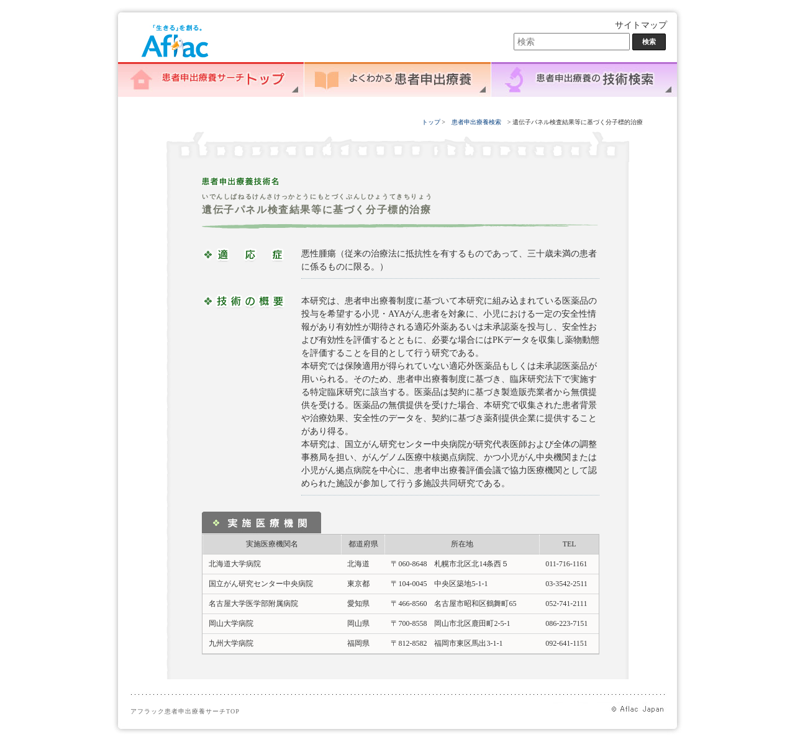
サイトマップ (641, 25)
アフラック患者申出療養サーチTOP (185, 711)
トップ (432, 122)
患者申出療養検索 (476, 122)
